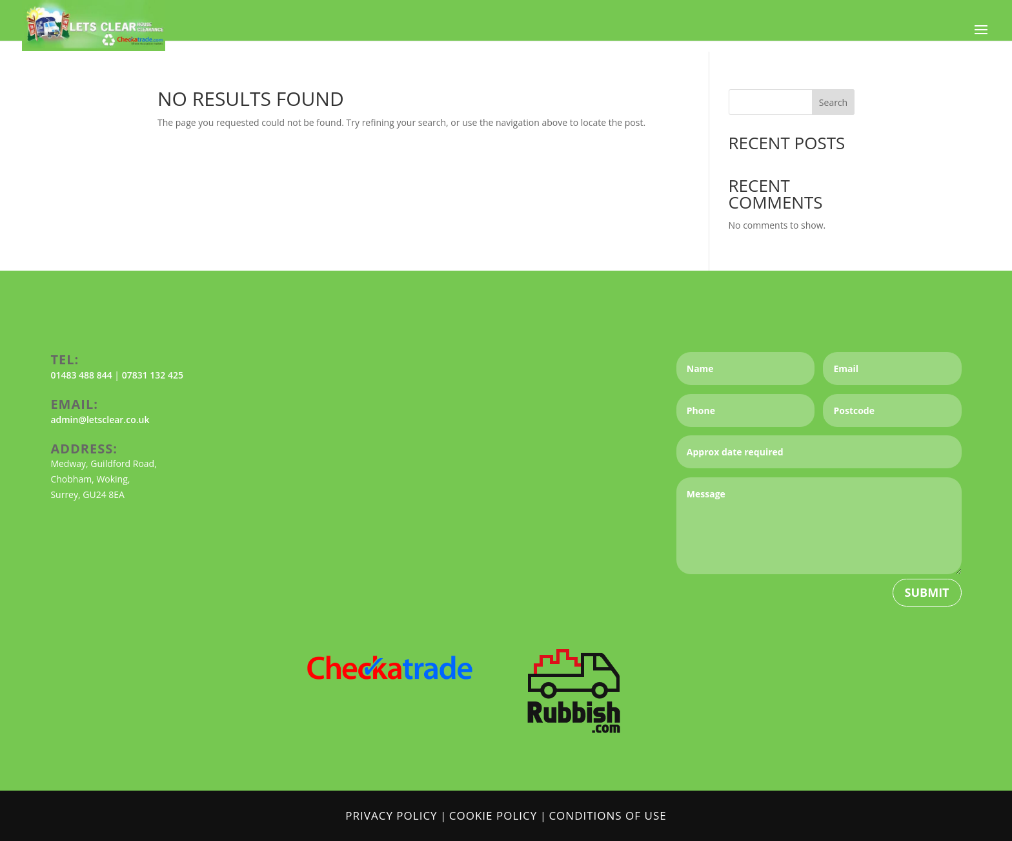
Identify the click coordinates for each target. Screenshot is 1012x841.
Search (833, 102)
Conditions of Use (607, 815)
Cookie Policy (493, 815)
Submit (927, 592)
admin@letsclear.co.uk (99, 419)
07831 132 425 (152, 375)
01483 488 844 (81, 375)
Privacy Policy (391, 815)
